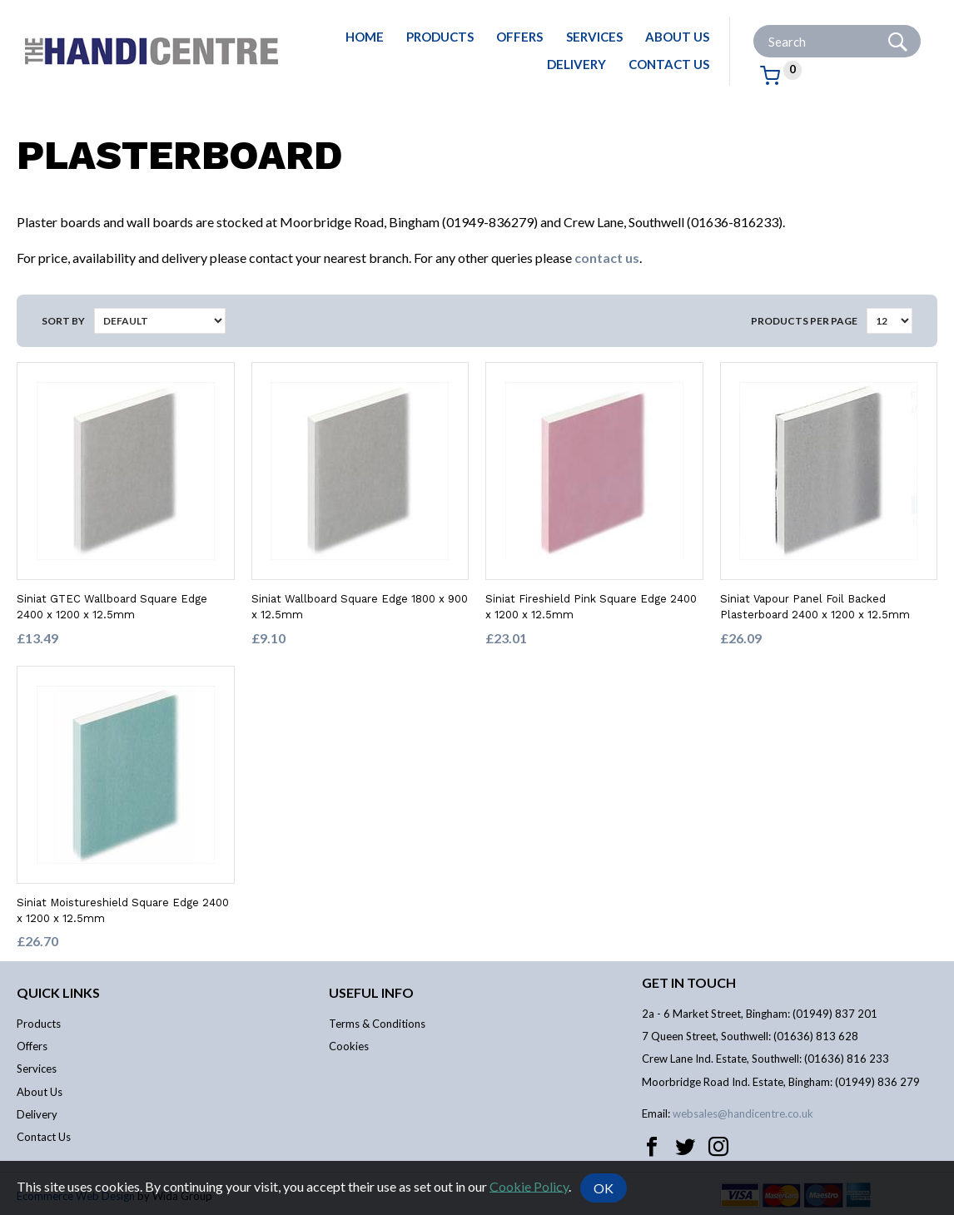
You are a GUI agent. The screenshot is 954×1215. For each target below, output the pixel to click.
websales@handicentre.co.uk (743, 1113)
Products (440, 36)
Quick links (58, 992)
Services (594, 36)
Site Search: (753, 25)
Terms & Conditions (377, 1023)
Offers (519, 36)
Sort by (63, 321)
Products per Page (804, 321)
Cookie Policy (529, 1185)
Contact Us (669, 64)
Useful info (371, 992)
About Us (677, 36)
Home (364, 36)
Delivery (576, 64)
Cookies (349, 1046)
